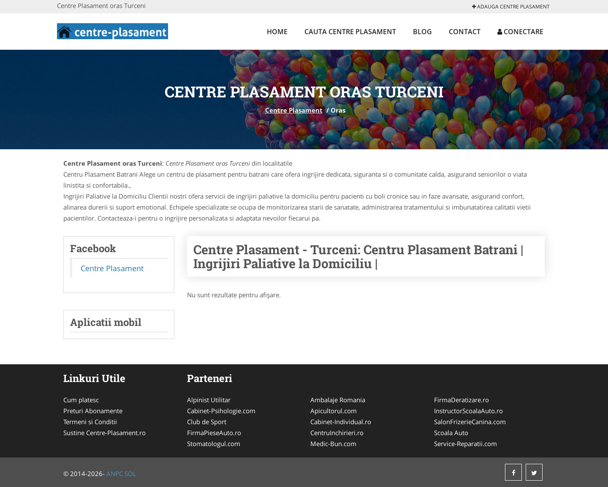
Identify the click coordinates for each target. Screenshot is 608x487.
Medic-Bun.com (333, 443)
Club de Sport (206, 421)
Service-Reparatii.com (465, 443)
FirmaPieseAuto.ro (214, 432)
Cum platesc (81, 400)
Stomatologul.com (213, 443)
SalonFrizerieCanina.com (470, 421)
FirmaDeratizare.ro (461, 400)
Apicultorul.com (333, 410)
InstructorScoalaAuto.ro (468, 410)
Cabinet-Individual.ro (340, 421)
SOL (130, 473)
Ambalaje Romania (337, 400)
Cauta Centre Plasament (350, 31)
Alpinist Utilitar (209, 400)
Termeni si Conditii (90, 421)
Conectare (520, 31)
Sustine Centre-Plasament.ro (104, 432)
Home (277, 31)
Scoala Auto (451, 432)
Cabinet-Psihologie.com (221, 410)
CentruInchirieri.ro (337, 432)
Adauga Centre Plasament (511, 6)
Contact (464, 31)
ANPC (114, 473)
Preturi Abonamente (92, 410)
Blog (422, 31)
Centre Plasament (294, 110)
